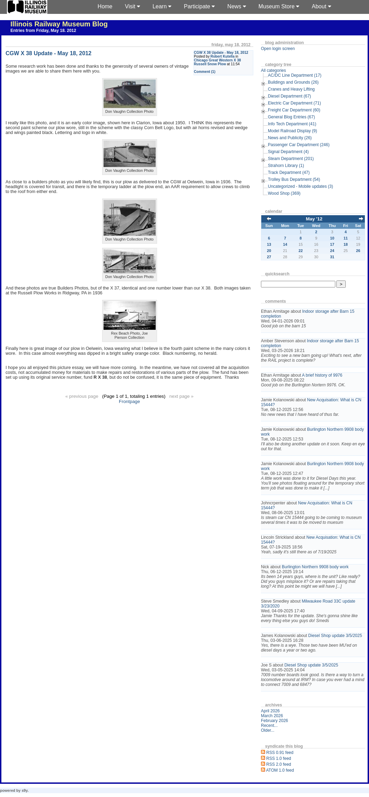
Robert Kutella (223, 56)
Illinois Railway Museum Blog (59, 24)
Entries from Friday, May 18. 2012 (43, 30)
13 (269, 244)
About (321, 6)
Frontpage (129, 401)
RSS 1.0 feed (278, 758)
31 (332, 257)
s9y (24, 790)
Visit (132, 6)
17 (332, 244)
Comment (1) (204, 72)
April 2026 (270, 710)
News (236, 6)
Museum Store (279, 6)
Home (105, 6)
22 (300, 251)
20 (269, 251)
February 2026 (274, 720)
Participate (199, 6)
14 (285, 244)
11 (346, 238)
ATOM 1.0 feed (280, 770)
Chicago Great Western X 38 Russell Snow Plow (217, 62)
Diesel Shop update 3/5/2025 (335, 635)
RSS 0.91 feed (279, 752)
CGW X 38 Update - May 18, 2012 (221, 52)
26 (358, 251)
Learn (162, 6)
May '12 (314, 218)
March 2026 (272, 715)
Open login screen (278, 48)
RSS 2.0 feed (278, 764)
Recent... (269, 725)
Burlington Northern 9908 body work (315, 566)
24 (332, 251)
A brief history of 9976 (322, 375)
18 (346, 244)
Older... (267, 730)
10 (332, 238)
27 (269, 257)
